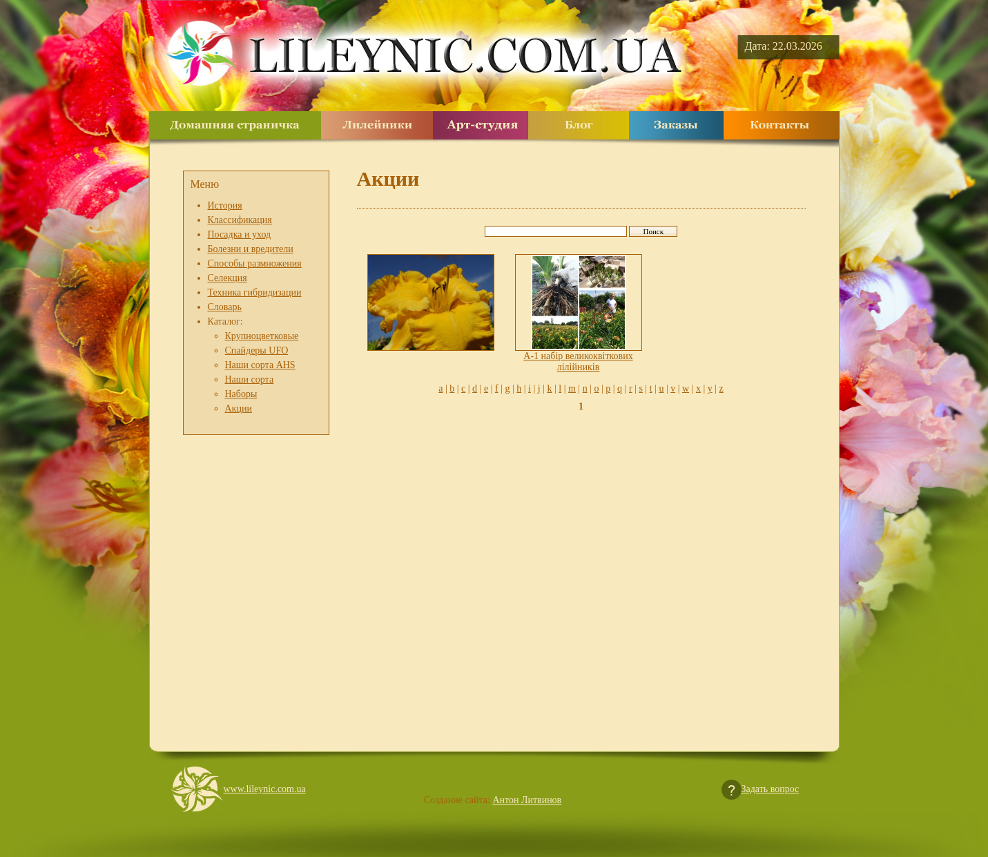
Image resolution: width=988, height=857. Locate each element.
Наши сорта (249, 379)
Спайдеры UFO (257, 350)
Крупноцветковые (262, 336)
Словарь (225, 307)
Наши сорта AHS (260, 365)
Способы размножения (255, 263)
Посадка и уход (239, 234)
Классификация (240, 220)
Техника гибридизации (255, 292)
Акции (238, 408)
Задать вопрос (771, 789)
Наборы (241, 394)
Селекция (227, 278)
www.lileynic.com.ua (265, 789)
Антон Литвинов (526, 800)
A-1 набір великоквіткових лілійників (577, 361)
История (225, 205)
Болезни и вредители (250, 249)
